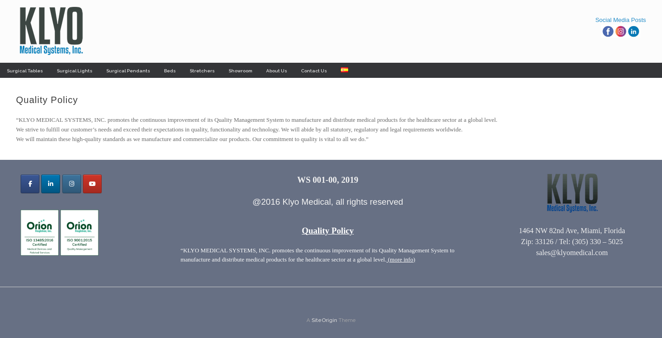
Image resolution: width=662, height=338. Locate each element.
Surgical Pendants (128, 70)
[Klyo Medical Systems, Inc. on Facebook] (30, 183)
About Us (276, 70)
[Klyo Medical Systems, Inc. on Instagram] (71, 183)
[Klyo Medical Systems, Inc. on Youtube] (92, 183)
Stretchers (202, 70)
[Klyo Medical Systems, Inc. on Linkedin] (50, 183)
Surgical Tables (25, 70)
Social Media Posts (620, 19)
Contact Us (314, 70)
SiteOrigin (324, 320)
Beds (170, 70)
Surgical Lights (75, 70)
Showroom (240, 70)
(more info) (400, 259)
